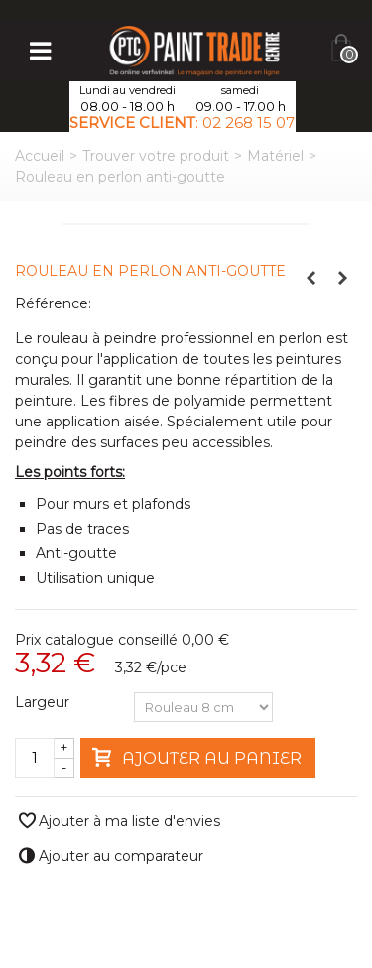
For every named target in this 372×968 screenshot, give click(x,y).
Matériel (275, 156)
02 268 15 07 (248, 122)
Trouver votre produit (155, 156)
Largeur (44, 702)
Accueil (39, 156)
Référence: (53, 303)
